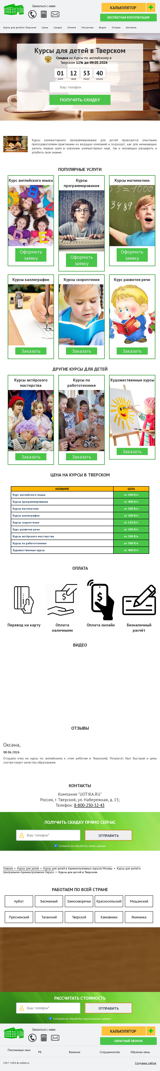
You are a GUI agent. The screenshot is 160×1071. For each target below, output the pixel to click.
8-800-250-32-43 (89, 805)
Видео (102, 27)
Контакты (131, 27)
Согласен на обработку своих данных (82, 846)
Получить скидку (80, 100)
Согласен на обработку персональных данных (82, 1018)
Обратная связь (140, 1052)
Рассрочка (87, 27)
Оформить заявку (31, 255)
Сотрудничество (110, 1052)
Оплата (71, 27)
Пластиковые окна (19, 1050)
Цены (45, 27)
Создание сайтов (145, 1063)
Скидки (58, 27)
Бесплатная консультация (128, 17)
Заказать (31, 351)
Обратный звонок (128, 1041)
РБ (40, 1052)
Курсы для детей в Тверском (19, 27)
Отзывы (116, 27)
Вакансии (74, 1052)
